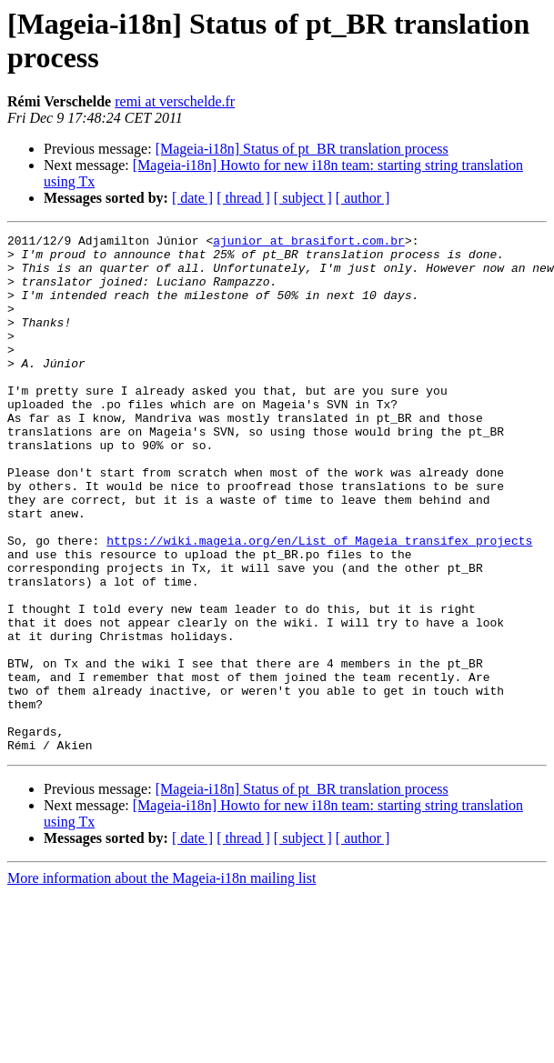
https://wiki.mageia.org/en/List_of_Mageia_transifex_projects (319, 603)
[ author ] (363, 198)
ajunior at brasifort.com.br (309, 243)
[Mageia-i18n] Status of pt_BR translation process (302, 148)
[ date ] (192, 198)
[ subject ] (303, 198)
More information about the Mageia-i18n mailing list (161, 981)
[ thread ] (243, 198)
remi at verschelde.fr (175, 101)
